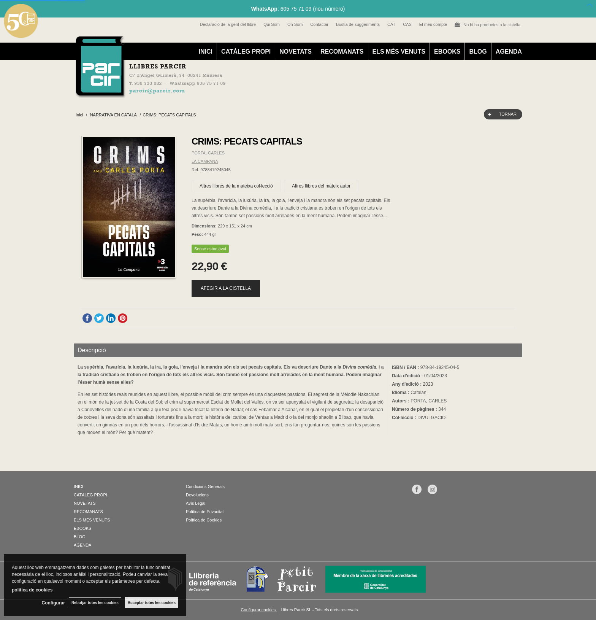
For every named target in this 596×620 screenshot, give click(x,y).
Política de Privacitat (205, 511)
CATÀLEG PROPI (246, 51)
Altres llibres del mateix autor (321, 186)
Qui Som (271, 24)
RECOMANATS (341, 51)
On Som (295, 24)
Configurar (53, 603)
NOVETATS (295, 51)
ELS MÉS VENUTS (399, 51)
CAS (407, 24)
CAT (391, 24)
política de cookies (32, 590)
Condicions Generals (205, 486)
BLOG (478, 51)
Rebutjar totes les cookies (95, 603)
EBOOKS (447, 51)
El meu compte (433, 24)
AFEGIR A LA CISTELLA (226, 288)
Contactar (319, 24)
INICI (205, 51)
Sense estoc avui (210, 248)
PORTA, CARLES (208, 153)
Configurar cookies (259, 609)
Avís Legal (195, 503)
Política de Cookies (204, 520)
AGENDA (509, 51)
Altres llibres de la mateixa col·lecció (236, 186)
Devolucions (197, 495)
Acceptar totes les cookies (152, 603)
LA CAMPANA (205, 161)
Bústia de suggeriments (358, 24)
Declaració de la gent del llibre (228, 24)
